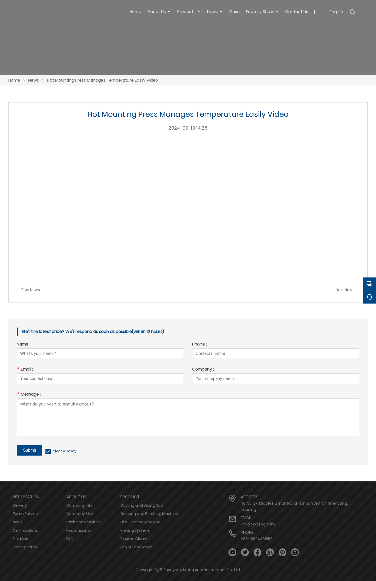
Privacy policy (64, 451)
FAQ (69, 538)
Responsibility (78, 530)
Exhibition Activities (83, 522)
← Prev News (28, 289)
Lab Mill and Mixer (136, 547)
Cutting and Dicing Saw (142, 505)
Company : (203, 369)
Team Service (25, 513)
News (33, 80)
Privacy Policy (25, 547)
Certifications (25, 530)
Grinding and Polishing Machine (149, 513)
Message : (29, 394)
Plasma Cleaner (135, 538)
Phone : (199, 344)
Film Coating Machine (140, 522)
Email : (25, 369)
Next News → (347, 289)
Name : (23, 344)
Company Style (80, 513)
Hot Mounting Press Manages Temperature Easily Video (102, 80)
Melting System (134, 530)
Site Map (20, 538)
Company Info (79, 505)
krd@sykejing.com (258, 524)
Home (14, 80)
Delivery (20, 505)
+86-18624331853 (257, 538)
